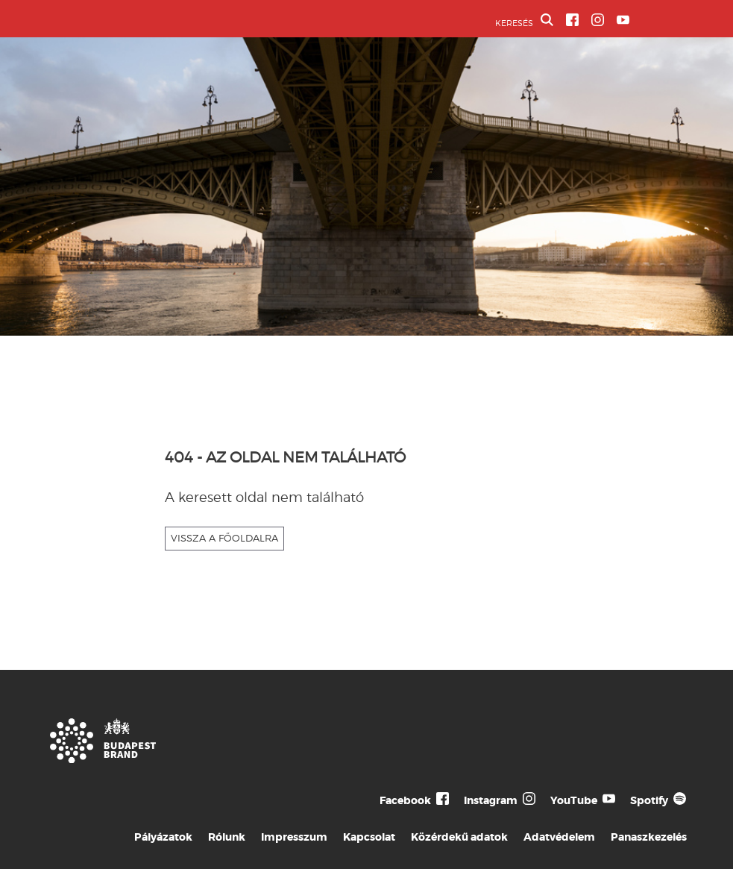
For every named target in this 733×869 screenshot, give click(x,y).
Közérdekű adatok (459, 837)
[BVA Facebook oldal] (572, 19)
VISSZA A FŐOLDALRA (224, 538)
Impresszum (294, 837)
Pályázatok (163, 837)
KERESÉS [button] (524, 20)
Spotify (649, 800)
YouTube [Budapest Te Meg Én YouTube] (573, 800)
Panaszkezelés (649, 837)
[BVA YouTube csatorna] (623, 19)
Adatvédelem (559, 837)
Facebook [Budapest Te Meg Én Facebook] (405, 800)
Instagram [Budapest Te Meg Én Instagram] (490, 800)
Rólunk (226, 837)
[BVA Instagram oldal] (597, 19)
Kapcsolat (369, 837)
